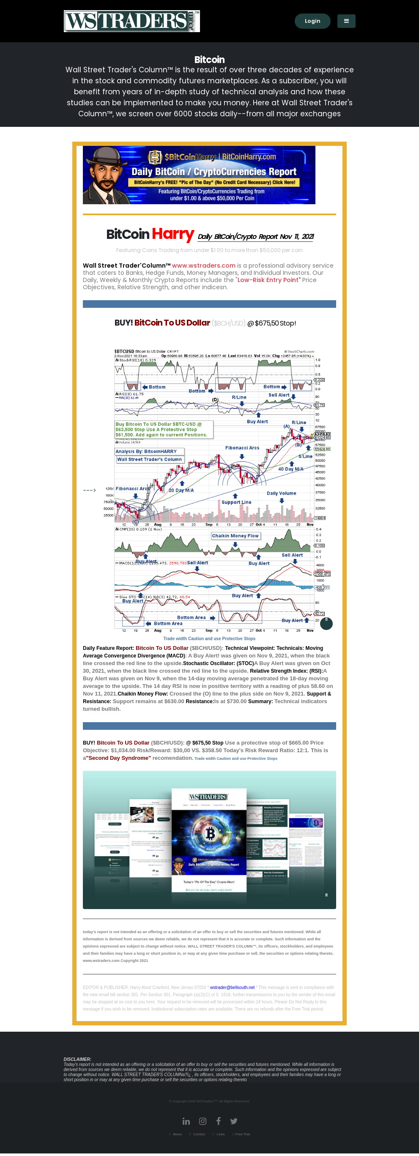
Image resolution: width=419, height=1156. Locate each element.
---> (208, 490)
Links (220, 1134)
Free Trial (243, 1134)
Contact (198, 1134)
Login (312, 21)
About (177, 1134)
